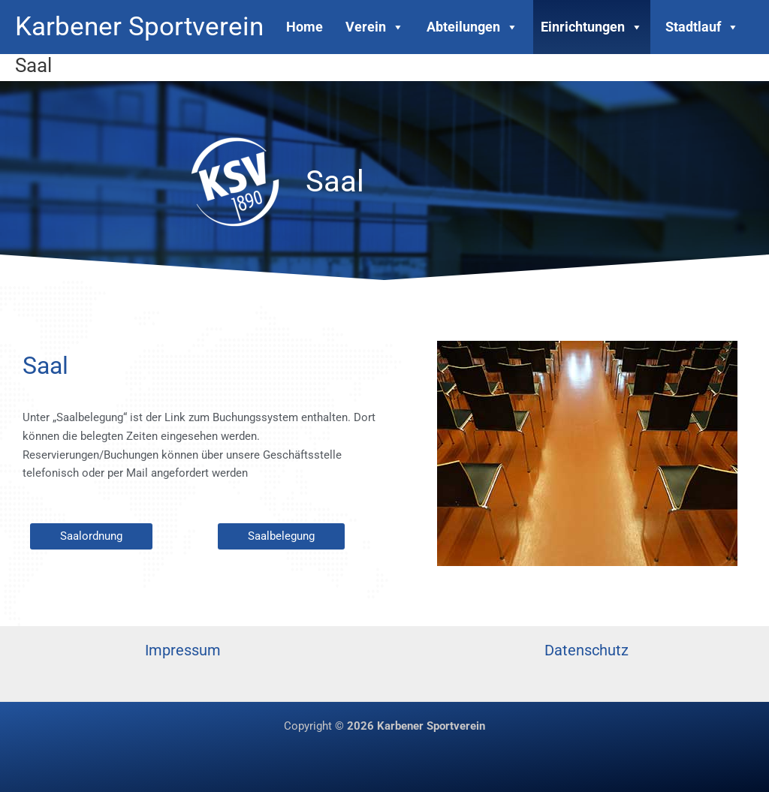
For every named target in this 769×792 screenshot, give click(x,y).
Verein (374, 27)
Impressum (183, 650)
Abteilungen (472, 27)
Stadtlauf (702, 27)
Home (304, 27)
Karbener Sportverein (139, 26)
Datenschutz (586, 650)
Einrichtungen (592, 27)
